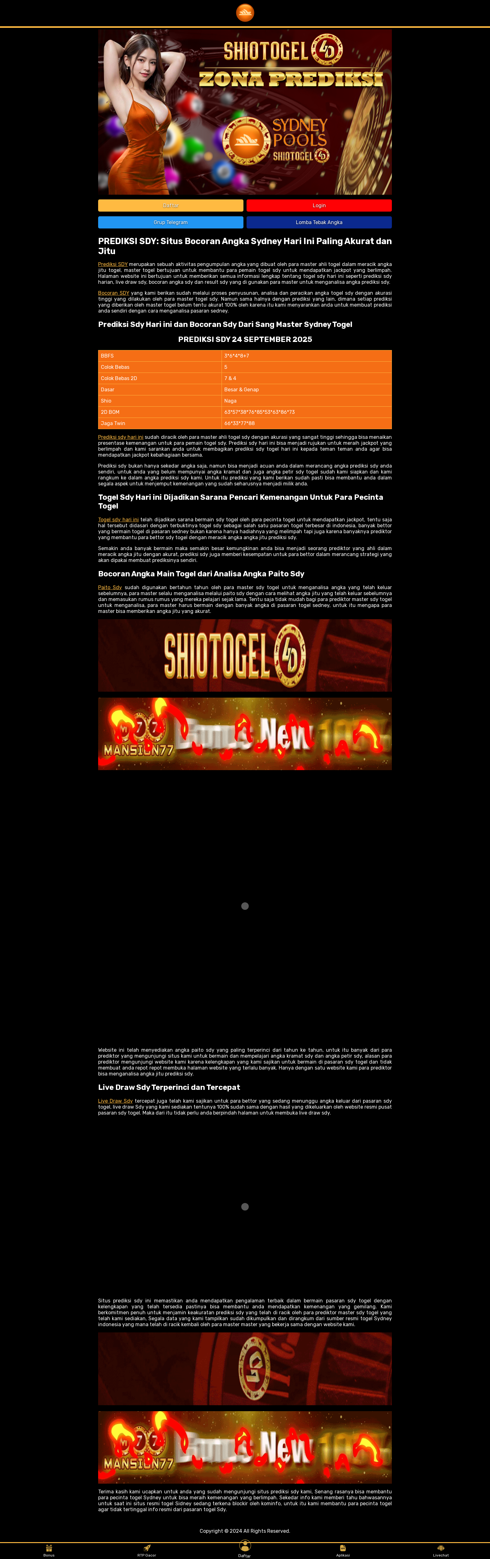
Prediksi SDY (113, 264)
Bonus (49, 1551)
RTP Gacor (147, 1551)
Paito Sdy (110, 587)
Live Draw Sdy (115, 1101)
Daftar (171, 205)
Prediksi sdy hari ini (120, 437)
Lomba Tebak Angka (319, 222)
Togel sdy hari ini (118, 520)
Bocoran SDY (113, 293)
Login (319, 205)
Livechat (441, 1551)
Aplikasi (343, 1551)
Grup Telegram (171, 222)
